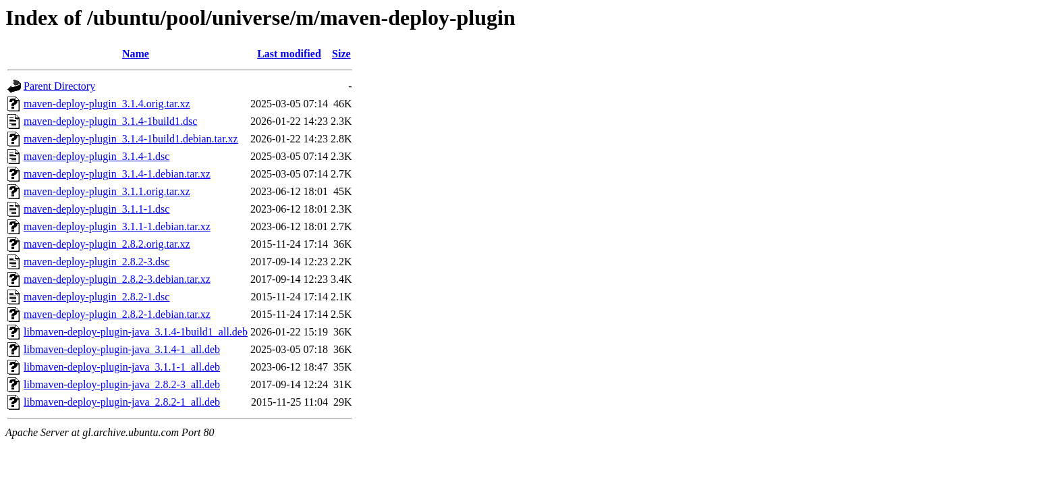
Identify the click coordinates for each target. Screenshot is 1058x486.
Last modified (289, 53)
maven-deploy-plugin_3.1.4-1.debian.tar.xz (117, 174)
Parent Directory (59, 86)
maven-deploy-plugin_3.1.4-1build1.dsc (110, 121)
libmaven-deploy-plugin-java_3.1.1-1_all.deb (122, 367)
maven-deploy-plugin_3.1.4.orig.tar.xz (107, 103)
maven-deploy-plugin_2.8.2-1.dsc (96, 296)
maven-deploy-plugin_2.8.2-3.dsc (96, 261)
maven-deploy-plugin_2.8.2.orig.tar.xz (107, 244)
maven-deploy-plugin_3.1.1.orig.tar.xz (107, 191)
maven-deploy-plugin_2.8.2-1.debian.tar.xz (117, 314)
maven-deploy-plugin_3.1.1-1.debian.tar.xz (117, 226)
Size (341, 53)
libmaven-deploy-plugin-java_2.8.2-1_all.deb (122, 402)
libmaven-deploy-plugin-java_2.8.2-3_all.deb (122, 384)
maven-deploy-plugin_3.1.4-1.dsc (96, 156)
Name (135, 53)
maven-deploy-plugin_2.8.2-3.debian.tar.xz (117, 279)
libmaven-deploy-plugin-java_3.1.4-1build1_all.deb (136, 332)
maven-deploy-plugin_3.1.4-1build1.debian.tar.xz (131, 138)
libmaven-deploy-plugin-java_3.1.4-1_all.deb (122, 349)
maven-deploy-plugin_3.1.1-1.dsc (96, 209)
